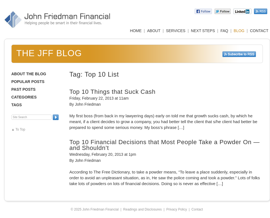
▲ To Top (18, 129)
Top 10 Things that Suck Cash (112, 91)
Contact (197, 209)
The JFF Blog (49, 53)
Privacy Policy (176, 209)
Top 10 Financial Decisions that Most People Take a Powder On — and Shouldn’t (164, 145)
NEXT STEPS (203, 30)
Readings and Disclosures (142, 209)
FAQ (224, 30)
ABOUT (153, 30)
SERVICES (175, 30)
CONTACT (259, 30)
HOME (135, 30)
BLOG (239, 30)
